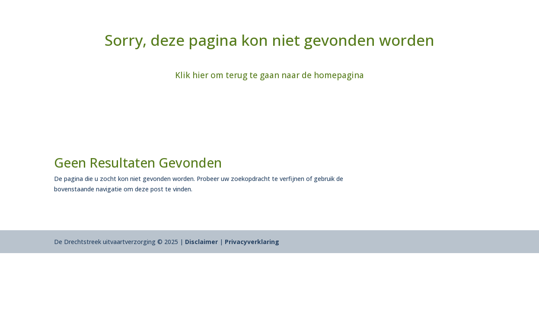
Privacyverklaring (252, 242)
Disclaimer (201, 242)
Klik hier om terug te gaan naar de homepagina (269, 75)
